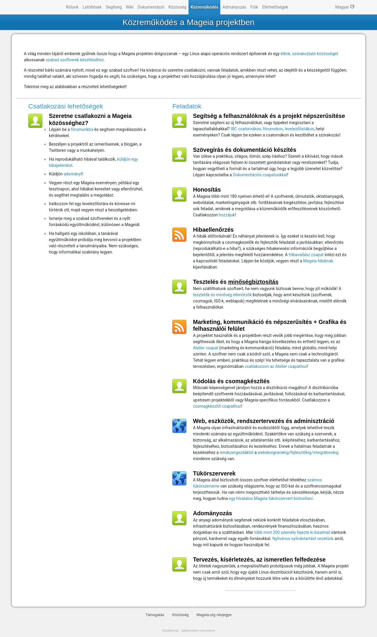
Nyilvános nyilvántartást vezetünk (303, 538)
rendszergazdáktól (237, 452)
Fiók (254, 7)
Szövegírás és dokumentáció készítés (244, 150)
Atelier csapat (205, 347)
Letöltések (92, 7)
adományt (73, 174)
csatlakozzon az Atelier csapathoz (275, 366)
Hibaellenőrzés (213, 229)
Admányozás (234, 7)
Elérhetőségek (275, 7)
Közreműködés (204, 7)
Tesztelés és (235, 282)
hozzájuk (227, 215)
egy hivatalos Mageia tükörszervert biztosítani (271, 498)
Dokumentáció (151, 7)
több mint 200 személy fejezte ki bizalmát (292, 532)
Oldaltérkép (170, 630)
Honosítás (207, 189)
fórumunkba (82, 129)
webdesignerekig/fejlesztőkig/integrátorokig (298, 452)
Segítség (114, 7)
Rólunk (72, 7)
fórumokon (273, 128)
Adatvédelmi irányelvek (198, 630)
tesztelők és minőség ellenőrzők (222, 294)
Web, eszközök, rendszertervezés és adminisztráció (263, 421)
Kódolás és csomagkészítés (231, 381)
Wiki (129, 7)
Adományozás (212, 513)
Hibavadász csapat (306, 254)
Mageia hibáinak (318, 261)
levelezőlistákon (299, 128)
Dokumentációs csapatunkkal (260, 174)
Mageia (40, 7)
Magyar (342, 7)
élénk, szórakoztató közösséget (309, 53)
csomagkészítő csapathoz (217, 406)
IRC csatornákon (246, 128)
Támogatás (154, 615)
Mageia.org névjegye (214, 615)
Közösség (177, 7)
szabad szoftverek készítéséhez (75, 59)
